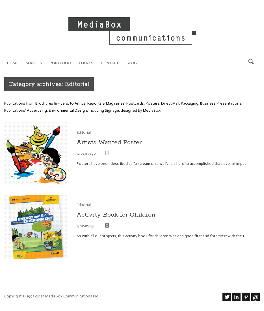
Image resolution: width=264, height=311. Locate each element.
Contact (110, 63)
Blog (132, 63)
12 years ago (87, 153)
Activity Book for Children (116, 215)
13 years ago (86, 226)
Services (34, 63)
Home (12, 63)
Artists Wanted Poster (109, 142)
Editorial (84, 132)
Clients (86, 63)
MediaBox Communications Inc (71, 296)
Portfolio (60, 63)
